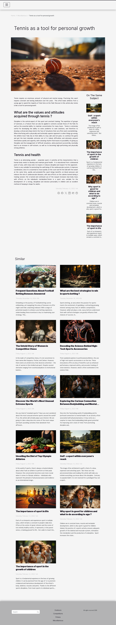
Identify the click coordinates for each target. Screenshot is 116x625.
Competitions (58, 614)
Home (13, 15)
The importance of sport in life (94, 227)
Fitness (58, 617)
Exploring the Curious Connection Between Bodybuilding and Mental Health (78, 404)
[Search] (26, 612)
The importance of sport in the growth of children (94, 155)
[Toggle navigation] (7, 4)
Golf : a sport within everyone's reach (94, 119)
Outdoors (58, 610)
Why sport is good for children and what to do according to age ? (94, 192)
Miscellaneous (22, 15)
